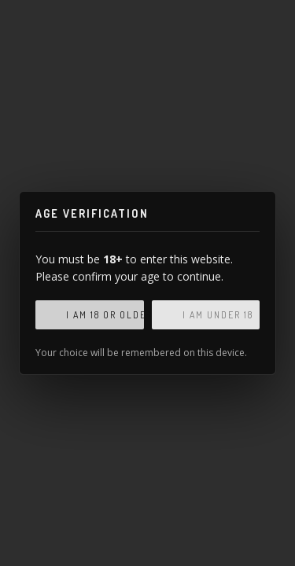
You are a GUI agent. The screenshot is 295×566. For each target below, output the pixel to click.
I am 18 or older (105, 315)
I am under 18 (218, 315)
